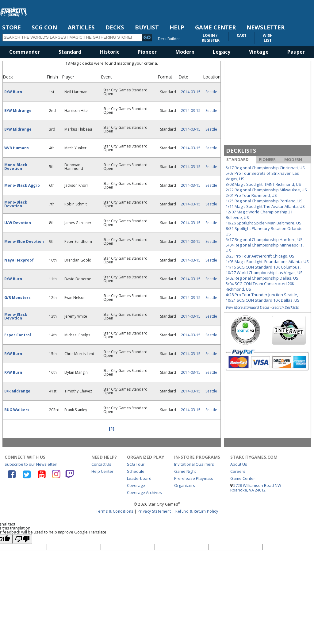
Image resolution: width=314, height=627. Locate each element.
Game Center (242, 478)
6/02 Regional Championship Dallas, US (262, 278)
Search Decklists (285, 307)
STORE (11, 27)
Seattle (211, 91)
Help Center (102, 471)
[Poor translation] (22, 539)
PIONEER (267, 159)
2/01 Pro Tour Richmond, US (251, 195)
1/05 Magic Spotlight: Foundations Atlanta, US (267, 261)
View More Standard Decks (248, 307)
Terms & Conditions (114, 511)
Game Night (185, 471)
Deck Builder (169, 38)
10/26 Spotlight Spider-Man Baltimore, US (263, 223)
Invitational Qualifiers (194, 464)
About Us (238, 464)
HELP (177, 27)
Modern (184, 51)
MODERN (293, 159)
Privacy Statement (154, 511)
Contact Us (101, 464)
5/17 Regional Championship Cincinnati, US (265, 167)
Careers (237, 471)
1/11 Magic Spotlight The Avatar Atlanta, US (265, 206)
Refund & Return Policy (196, 511)
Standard (70, 51)
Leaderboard (139, 478)
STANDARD (237, 159)
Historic (109, 51)
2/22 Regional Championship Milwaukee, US (266, 190)
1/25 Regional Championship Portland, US (264, 201)
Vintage (259, 51)
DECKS (114, 27)
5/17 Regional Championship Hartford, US (264, 239)
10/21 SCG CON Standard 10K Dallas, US (263, 300)
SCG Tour (135, 464)
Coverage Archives (144, 492)
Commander (24, 51)
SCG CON (44, 27)
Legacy (221, 51)
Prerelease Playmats (193, 478)
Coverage (136, 485)
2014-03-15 (191, 91)
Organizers (184, 485)
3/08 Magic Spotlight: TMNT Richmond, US (263, 184)
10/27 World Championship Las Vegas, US (264, 272)
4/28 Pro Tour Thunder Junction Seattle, (262, 294)
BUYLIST (147, 27)
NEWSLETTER (266, 27)
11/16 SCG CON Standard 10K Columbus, (263, 267)
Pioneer (147, 51)
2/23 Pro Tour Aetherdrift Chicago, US (260, 256)
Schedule (135, 471)
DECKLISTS (241, 150)
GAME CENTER (215, 27)
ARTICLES (81, 27)
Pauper (296, 51)
